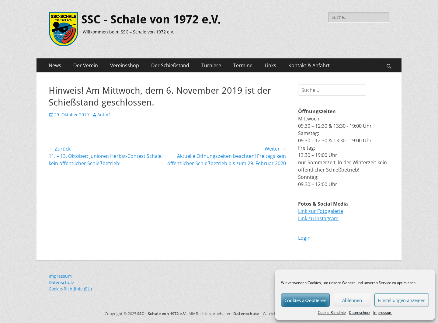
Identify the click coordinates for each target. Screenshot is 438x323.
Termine (242, 65)
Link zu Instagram (318, 218)
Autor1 (104, 114)
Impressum (382, 312)
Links (270, 65)
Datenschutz (359, 312)
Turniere (211, 65)
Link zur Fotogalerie (320, 211)
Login (304, 237)
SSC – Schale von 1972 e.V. (162, 313)
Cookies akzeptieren (305, 300)
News (55, 65)
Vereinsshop (124, 65)
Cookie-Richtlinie (332, 312)
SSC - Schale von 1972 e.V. (151, 19)
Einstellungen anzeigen (402, 300)
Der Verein (85, 65)
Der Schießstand (170, 65)
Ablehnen (352, 300)
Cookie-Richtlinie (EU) (70, 289)
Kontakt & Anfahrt (309, 65)
